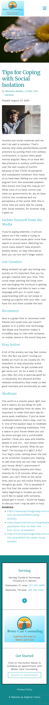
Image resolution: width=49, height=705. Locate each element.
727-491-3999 (36, 585)
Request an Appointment (24, 675)
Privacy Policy (24, 689)
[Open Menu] (44, 8)
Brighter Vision (32, 697)
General (9, 95)
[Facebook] (24, 600)
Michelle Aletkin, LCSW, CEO (21, 91)
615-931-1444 (35, 590)
